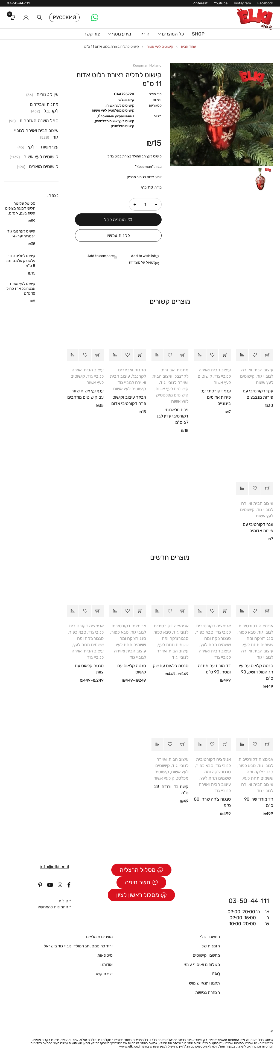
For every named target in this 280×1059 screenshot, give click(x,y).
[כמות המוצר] (145, 204)
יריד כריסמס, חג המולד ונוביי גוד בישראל (78, 946)
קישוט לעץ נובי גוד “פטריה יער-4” (21, 233)
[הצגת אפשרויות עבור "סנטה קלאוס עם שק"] (182, 611)
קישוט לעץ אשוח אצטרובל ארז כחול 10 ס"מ (21, 288)
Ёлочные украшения (116, 116)
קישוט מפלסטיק (122, 126)
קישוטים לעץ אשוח (160, 46)
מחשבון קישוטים (206, 955)
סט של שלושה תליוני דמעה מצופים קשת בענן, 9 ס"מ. (20, 208)
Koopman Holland (147, 65)
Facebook (265, 3)
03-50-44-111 (18, 3)
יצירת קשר (104, 973)
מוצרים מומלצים (99, 936)
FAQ (216, 973)
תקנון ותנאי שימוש (204, 983)
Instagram (242, 3)
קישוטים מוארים (44, 166)
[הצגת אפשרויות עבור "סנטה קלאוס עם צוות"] (98, 611)
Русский (64, 17)
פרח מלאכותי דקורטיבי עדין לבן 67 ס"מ (172, 416)
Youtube (221, 3)
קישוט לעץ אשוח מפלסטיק (114, 121)
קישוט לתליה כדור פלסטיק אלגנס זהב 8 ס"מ (20, 260)
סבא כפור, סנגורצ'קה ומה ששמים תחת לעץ (255, 638)
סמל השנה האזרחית (39, 120)
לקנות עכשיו (118, 235)
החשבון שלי (210, 936)
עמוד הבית (188, 46)
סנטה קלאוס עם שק (170, 665)
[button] (267, 355)
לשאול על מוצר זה (142, 262)
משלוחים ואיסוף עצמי (202, 964)
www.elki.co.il (130, 1046)
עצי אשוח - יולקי (43, 147)
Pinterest (200, 3)
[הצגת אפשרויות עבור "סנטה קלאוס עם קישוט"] (140, 611)
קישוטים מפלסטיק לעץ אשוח (113, 110)
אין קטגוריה (48, 94)
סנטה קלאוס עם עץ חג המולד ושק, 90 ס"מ (256, 672)
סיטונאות (105, 955)
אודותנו (106, 964)
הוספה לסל (115, 219)
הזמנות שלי (210, 946)
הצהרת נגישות (207, 992)
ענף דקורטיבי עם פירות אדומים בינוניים (215, 397)
